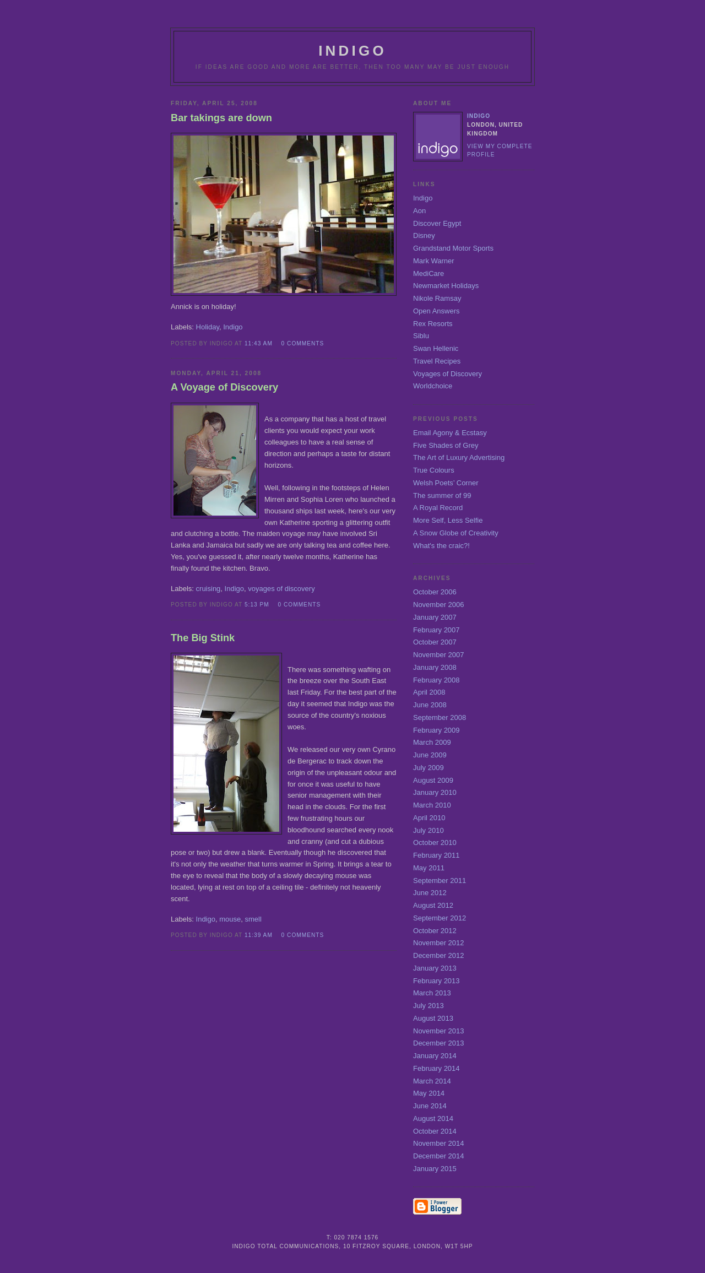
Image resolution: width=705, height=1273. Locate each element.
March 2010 (432, 805)
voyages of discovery (281, 588)
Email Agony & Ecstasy (450, 433)
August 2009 (433, 780)
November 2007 (438, 655)
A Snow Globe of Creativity (455, 533)
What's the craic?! (441, 545)
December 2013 (438, 1043)
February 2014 (436, 1068)
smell (253, 919)
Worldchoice (432, 386)
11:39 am (259, 935)
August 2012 (433, 905)
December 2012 (438, 955)
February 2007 (436, 630)
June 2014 (430, 1106)
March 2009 (432, 742)
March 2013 (432, 993)
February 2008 (436, 680)
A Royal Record (438, 507)
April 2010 (429, 818)
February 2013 (436, 981)
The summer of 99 (442, 495)
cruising (208, 588)
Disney (424, 235)
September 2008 (439, 717)
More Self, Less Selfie (447, 520)
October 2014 (435, 1131)
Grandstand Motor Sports (453, 248)
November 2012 (438, 943)
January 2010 (435, 792)
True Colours (433, 470)
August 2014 (433, 1118)
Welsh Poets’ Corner (446, 483)
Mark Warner (433, 261)
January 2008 (435, 667)
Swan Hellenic (435, 348)
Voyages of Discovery (447, 374)
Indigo (232, 327)
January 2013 (435, 968)
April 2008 (429, 692)
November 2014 (438, 1143)
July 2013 (428, 1005)
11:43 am (259, 343)
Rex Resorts (433, 323)
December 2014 (438, 1156)
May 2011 (428, 868)
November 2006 (438, 604)
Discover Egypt (437, 223)
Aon (419, 211)
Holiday (207, 327)
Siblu (421, 336)
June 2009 (430, 755)
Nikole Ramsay (437, 298)
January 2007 (435, 617)
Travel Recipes (436, 361)
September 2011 (439, 880)
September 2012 (439, 918)
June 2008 (430, 705)
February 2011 (436, 855)
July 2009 (428, 767)
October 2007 (435, 642)
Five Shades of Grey (446, 445)
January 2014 (435, 1056)
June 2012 (430, 893)
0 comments (302, 343)
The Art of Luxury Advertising (459, 457)
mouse (230, 919)
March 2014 (432, 1081)
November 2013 (438, 1031)
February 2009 (436, 730)
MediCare (428, 273)
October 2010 (435, 842)
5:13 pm (257, 605)
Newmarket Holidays (446, 285)
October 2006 (435, 592)
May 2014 (428, 1093)
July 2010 (428, 830)
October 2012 (435, 931)
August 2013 (433, 1018)
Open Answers (436, 311)
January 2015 (435, 1168)
